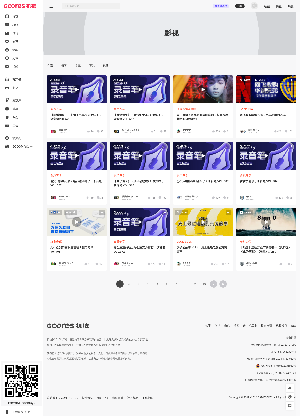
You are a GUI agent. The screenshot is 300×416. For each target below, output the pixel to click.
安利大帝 (245, 241)
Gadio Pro (246, 109)
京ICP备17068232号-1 (283, 351)
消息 (290, 6)
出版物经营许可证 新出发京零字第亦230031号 (270, 380)
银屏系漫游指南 (187, 109)
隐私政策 (117, 398)
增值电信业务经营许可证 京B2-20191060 (273, 344)
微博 (217, 325)
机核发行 (281, 325)
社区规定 (132, 398)
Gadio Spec (184, 241)
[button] (77, 89)
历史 (279, 6)
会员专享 (56, 109)
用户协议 (102, 398)
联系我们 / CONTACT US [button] (62, 398)
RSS (293, 325)
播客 (236, 325)
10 (204, 284)
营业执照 (291, 337)
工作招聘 (148, 398)
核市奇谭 (56, 241)
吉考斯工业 (250, 325)
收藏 (267, 6)
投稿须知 (87, 398)
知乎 (208, 325)
